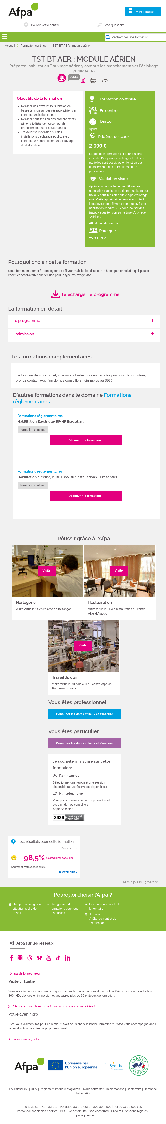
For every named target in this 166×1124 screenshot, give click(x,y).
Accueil (10, 45)
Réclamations (115, 1089)
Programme (84, 80)
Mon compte (145, 11)
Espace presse (83, 1115)
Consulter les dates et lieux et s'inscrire (84, 714)
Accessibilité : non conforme (89, 1111)
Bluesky (39, 958)
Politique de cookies (127, 1106)
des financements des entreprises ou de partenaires (116, 167)
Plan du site (49, 1106)
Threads (29, 958)
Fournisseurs (18, 1089)
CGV (34, 1089)
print (94, 80)
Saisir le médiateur (27, 973)
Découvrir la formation (85, 440)
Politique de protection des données (85, 1106)
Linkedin (67, 958)
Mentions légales (136, 1111)
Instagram (20, 958)
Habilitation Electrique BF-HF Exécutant (51, 421)
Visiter (47, 570)
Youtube (48, 958)
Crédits (116, 1111)
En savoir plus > (67, 872)
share (106, 80)
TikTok (58, 958)
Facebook (11, 958)
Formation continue (34, 45)
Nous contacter (93, 1089)
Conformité (134, 1089)
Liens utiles (30, 1106)
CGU (63, 1111)
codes (74, 77)
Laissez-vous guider (25, 1039)
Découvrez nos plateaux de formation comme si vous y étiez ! (53, 1006)
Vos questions (114, 25)
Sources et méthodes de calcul (28, 867)
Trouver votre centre (44, 25)
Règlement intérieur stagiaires (60, 1089)
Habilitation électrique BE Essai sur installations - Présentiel (67, 477)
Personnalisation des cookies (37, 1111)
